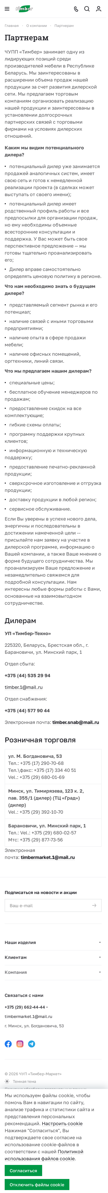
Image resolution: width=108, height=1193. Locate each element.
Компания (16, 972)
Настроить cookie (62, 1123)
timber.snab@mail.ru (75, 722)
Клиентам (16, 957)
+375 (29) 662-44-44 (25, 1006)
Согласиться (23, 1170)
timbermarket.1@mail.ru (48, 857)
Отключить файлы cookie (37, 1184)
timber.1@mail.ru (24, 687)
